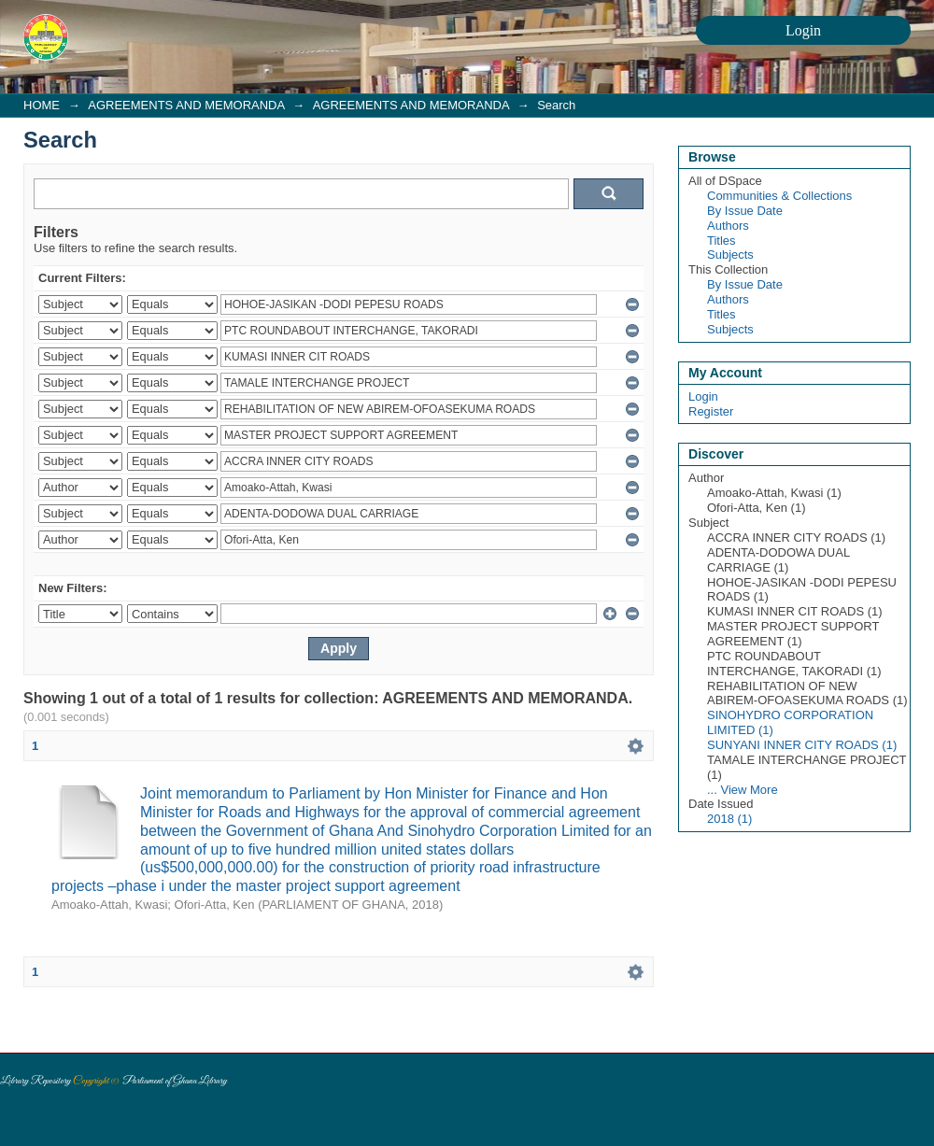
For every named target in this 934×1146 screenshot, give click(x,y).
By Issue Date (745, 211)
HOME (41, 105)
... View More (742, 790)
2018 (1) (729, 819)
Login (703, 396)
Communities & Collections (779, 196)
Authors (728, 226)
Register (710, 411)
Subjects (730, 255)
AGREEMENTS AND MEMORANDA (186, 105)
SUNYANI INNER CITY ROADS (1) (802, 745)
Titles (721, 240)
